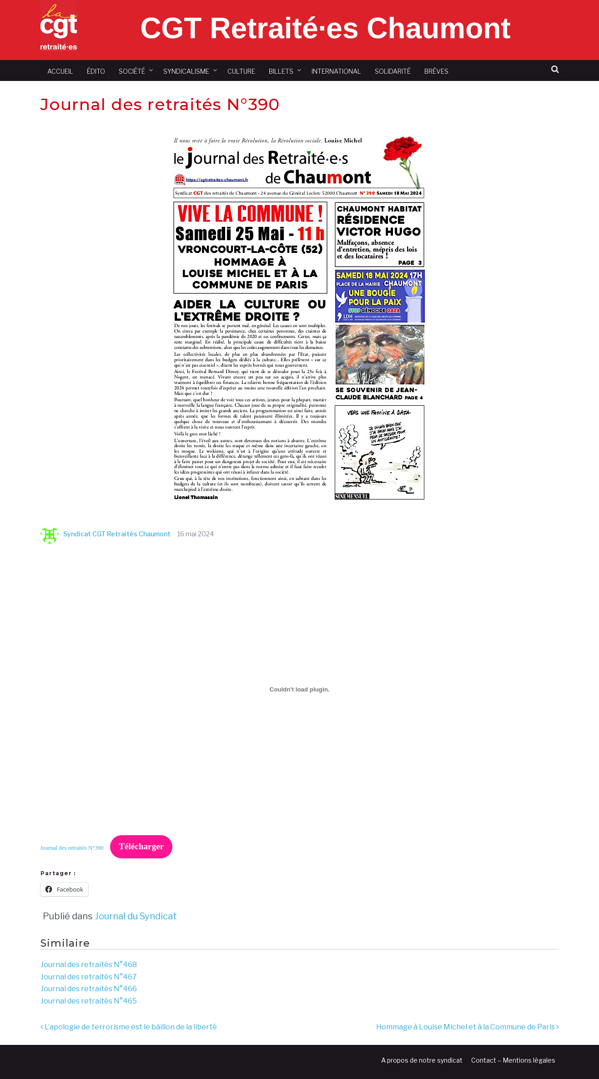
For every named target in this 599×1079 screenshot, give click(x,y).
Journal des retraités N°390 (72, 847)
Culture (241, 71)
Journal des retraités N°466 (88, 988)
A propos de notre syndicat (422, 1060)
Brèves (436, 71)
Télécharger (141, 846)
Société (132, 71)
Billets (281, 71)
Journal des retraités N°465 (88, 1001)
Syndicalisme (186, 71)
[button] (555, 69)
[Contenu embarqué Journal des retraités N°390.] (299, 689)
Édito (96, 71)
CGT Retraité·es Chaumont (325, 28)
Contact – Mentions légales (513, 1060)
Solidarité (393, 71)
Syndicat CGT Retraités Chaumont (105, 534)
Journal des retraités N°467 (88, 977)
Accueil (60, 71)
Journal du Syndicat (136, 916)
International (336, 71)
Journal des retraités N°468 (88, 964)
